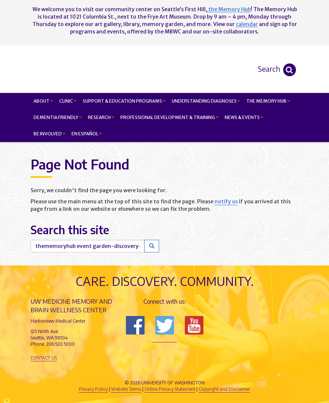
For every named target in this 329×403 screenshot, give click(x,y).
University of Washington (196, 370)
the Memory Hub (229, 9)
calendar (247, 24)
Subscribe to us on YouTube (194, 325)
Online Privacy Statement (170, 389)
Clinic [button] (68, 101)
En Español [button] (87, 133)
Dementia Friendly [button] (58, 117)
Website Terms (126, 389)
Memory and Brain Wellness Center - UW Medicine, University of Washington (209, 68)
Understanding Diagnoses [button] (206, 101)
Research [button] (101, 117)
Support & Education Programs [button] (124, 101)
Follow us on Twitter (164, 325)
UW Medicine (103, 370)
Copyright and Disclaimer (224, 389)
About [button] (43, 101)
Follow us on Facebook (135, 325)
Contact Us (44, 358)
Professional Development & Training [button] (169, 117)
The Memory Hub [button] (268, 101)
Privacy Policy (93, 389)
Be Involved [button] (50, 133)
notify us (226, 201)
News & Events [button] (244, 117)
